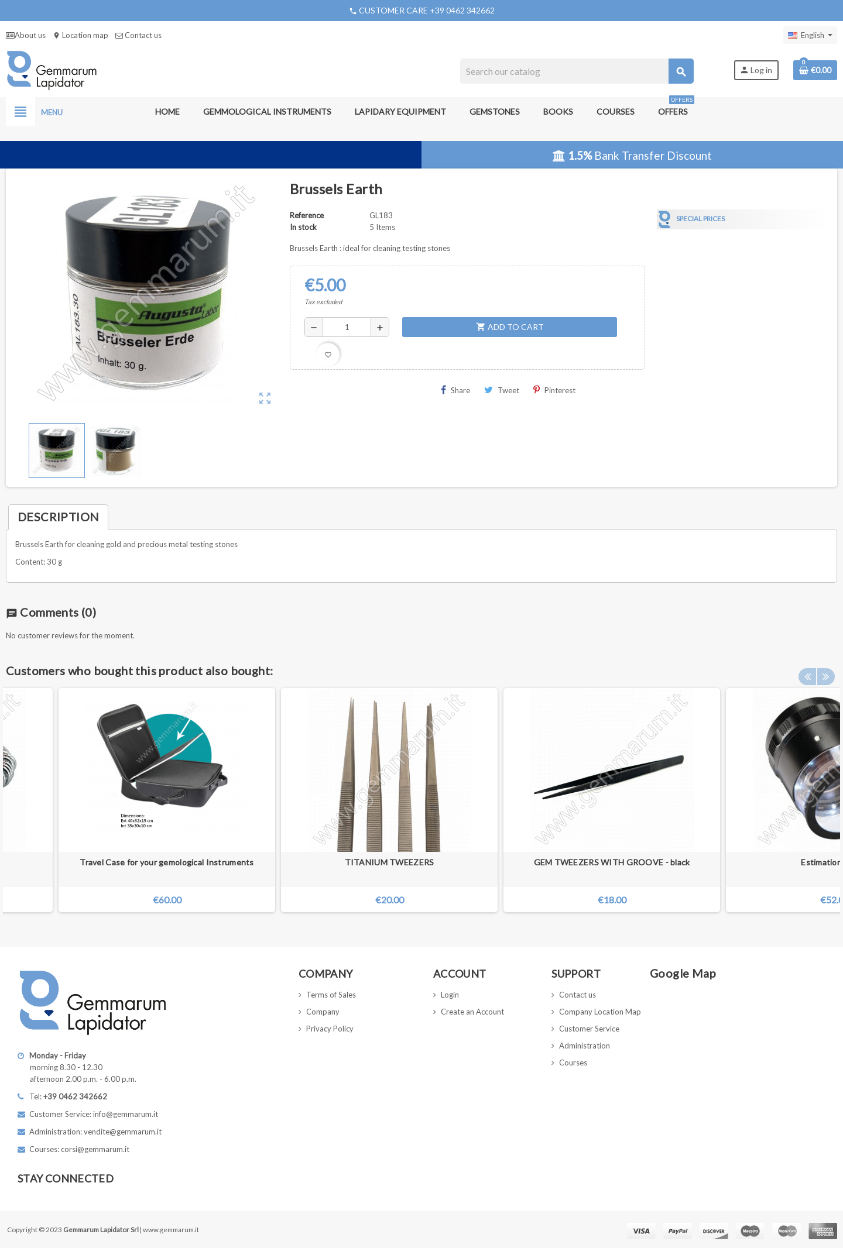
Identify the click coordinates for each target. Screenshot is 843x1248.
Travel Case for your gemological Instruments (166, 862)
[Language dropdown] (810, 35)
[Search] (576, 71)
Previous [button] (807, 667)
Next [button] (825, 667)
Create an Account (472, 1011)
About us (26, 35)
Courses (573, 1062)
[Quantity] (347, 327)
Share (455, 390)
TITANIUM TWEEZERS (389, 862)
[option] (612, 800)
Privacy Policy (330, 1028)
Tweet (501, 390)
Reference (307, 215)
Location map (80, 35)
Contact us (138, 35)
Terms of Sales (331, 994)
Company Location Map (600, 1011)
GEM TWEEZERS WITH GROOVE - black (612, 862)
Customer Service (589, 1028)
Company (323, 1011)
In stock (303, 227)
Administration (584, 1045)
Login (450, 994)
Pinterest (554, 390)
